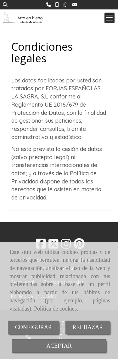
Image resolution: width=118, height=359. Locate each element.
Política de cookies (55, 309)
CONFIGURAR (33, 327)
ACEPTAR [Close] (59, 346)
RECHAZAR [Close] (87, 327)
